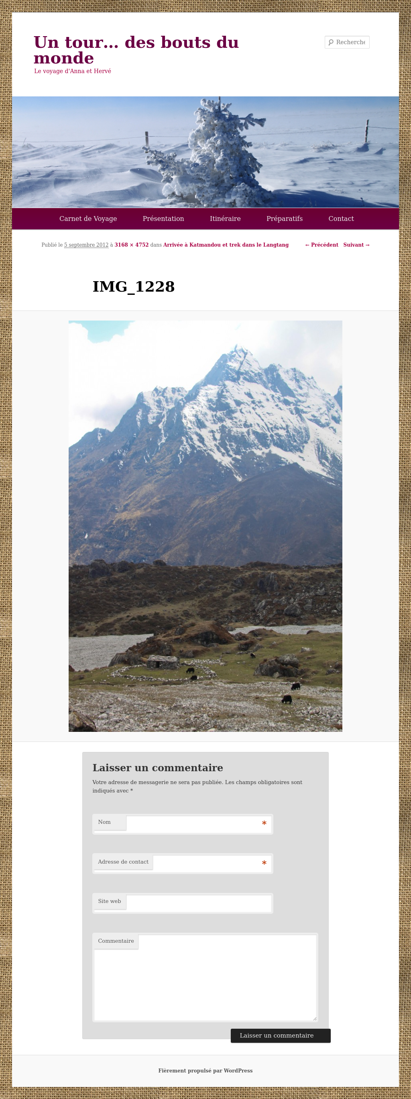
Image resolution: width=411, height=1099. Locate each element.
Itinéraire (225, 219)
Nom (104, 822)
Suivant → (357, 245)
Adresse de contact (123, 862)
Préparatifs (285, 219)
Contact (341, 219)
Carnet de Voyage (88, 219)
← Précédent (321, 245)
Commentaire (116, 941)
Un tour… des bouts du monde (136, 50)
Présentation (163, 219)
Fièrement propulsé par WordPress (206, 1071)
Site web (109, 901)
